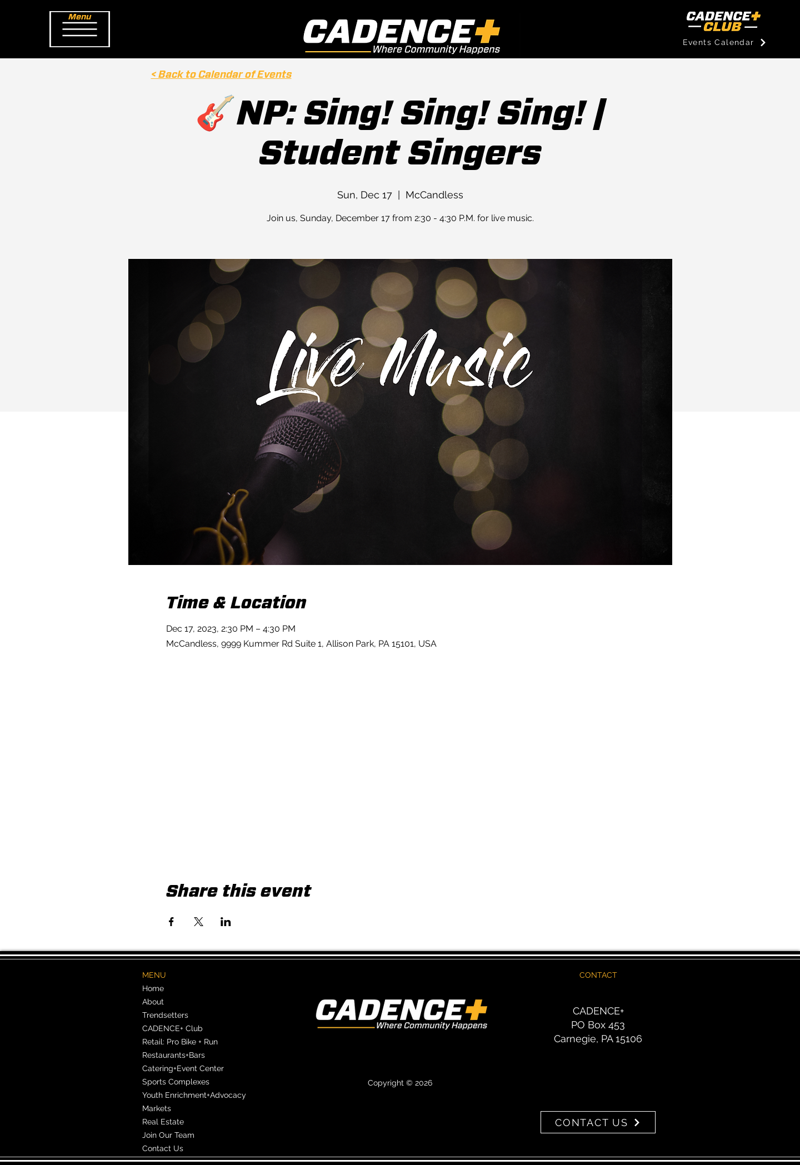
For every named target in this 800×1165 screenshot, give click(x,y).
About (153, 1001)
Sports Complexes (175, 1081)
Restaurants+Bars (173, 1055)
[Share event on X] (198, 921)
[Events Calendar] (724, 42)
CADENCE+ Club (172, 1028)
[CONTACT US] (598, 1122)
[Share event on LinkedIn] (226, 921)
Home (153, 988)
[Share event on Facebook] (171, 921)
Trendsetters (165, 1015)
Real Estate (163, 1121)
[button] (79, 29)
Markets (156, 1108)
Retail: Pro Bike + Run (180, 1041)
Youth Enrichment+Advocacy (194, 1095)
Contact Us (162, 1148)
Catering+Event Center (183, 1068)
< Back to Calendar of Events (221, 75)
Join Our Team (168, 1135)
